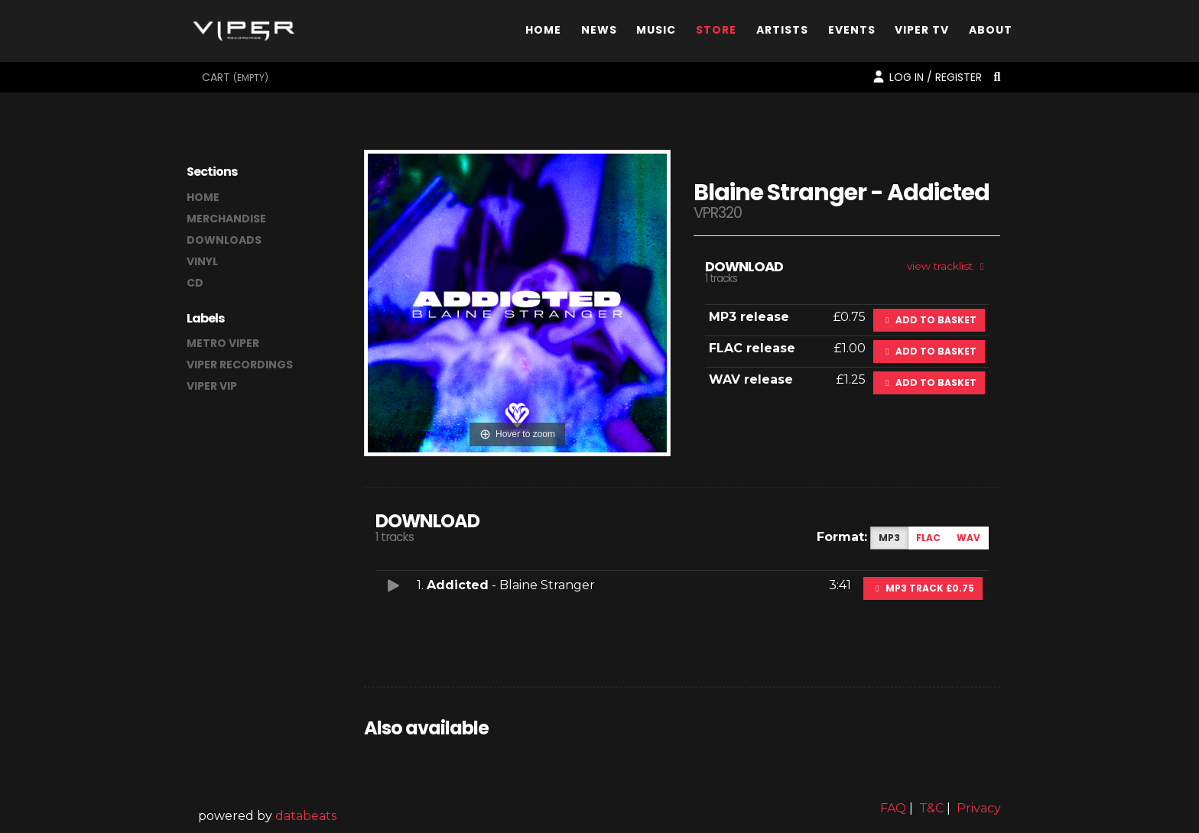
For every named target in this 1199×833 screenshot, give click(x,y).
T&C (931, 808)
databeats (305, 816)
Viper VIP (212, 386)
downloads (224, 240)
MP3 (889, 537)
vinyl (202, 261)
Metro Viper (223, 343)
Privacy (979, 808)
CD (195, 282)
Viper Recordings (240, 364)
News (599, 33)
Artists (782, 33)
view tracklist (948, 266)
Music (656, 33)
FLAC (928, 537)
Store (716, 33)
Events (852, 33)
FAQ (893, 808)
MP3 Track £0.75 (923, 588)
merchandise (226, 218)
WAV (968, 537)
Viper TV (922, 33)
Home (543, 33)
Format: (842, 537)
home (203, 197)
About (990, 33)
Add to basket (929, 319)
